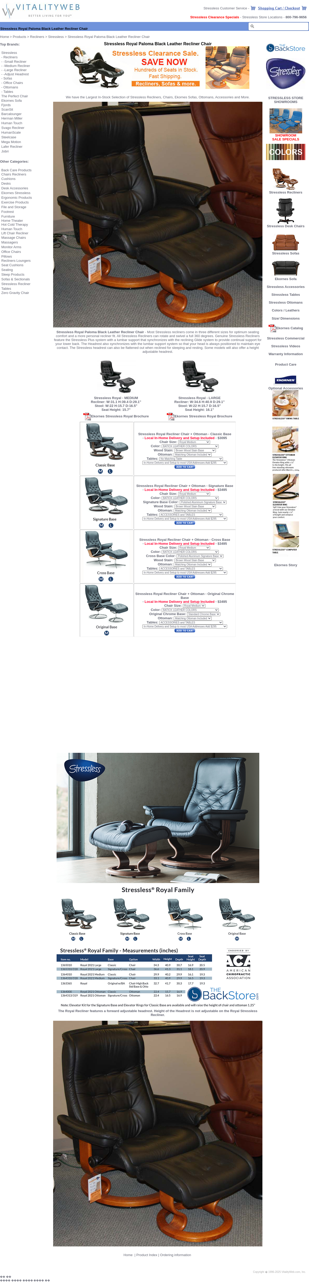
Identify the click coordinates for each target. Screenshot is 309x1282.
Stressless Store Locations (262, 17)
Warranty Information (286, 354)
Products (19, 37)
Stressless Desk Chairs (286, 226)
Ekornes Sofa (285, 277)
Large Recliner (15, 70)
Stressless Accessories (286, 287)
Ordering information (175, 1255)
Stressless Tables (286, 295)
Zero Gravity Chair (15, 293)
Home (128, 1255)
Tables (8, 92)
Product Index (146, 1255)
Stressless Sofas (285, 251)
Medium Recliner (17, 66)
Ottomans (10, 87)
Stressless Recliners (285, 190)
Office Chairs (13, 83)
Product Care (285, 364)
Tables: (153, 459)
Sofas (7, 78)
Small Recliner (15, 62)
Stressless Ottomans (285, 302)
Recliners (37, 37)
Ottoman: (165, 454)
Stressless (56, 37)
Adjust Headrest (16, 74)
